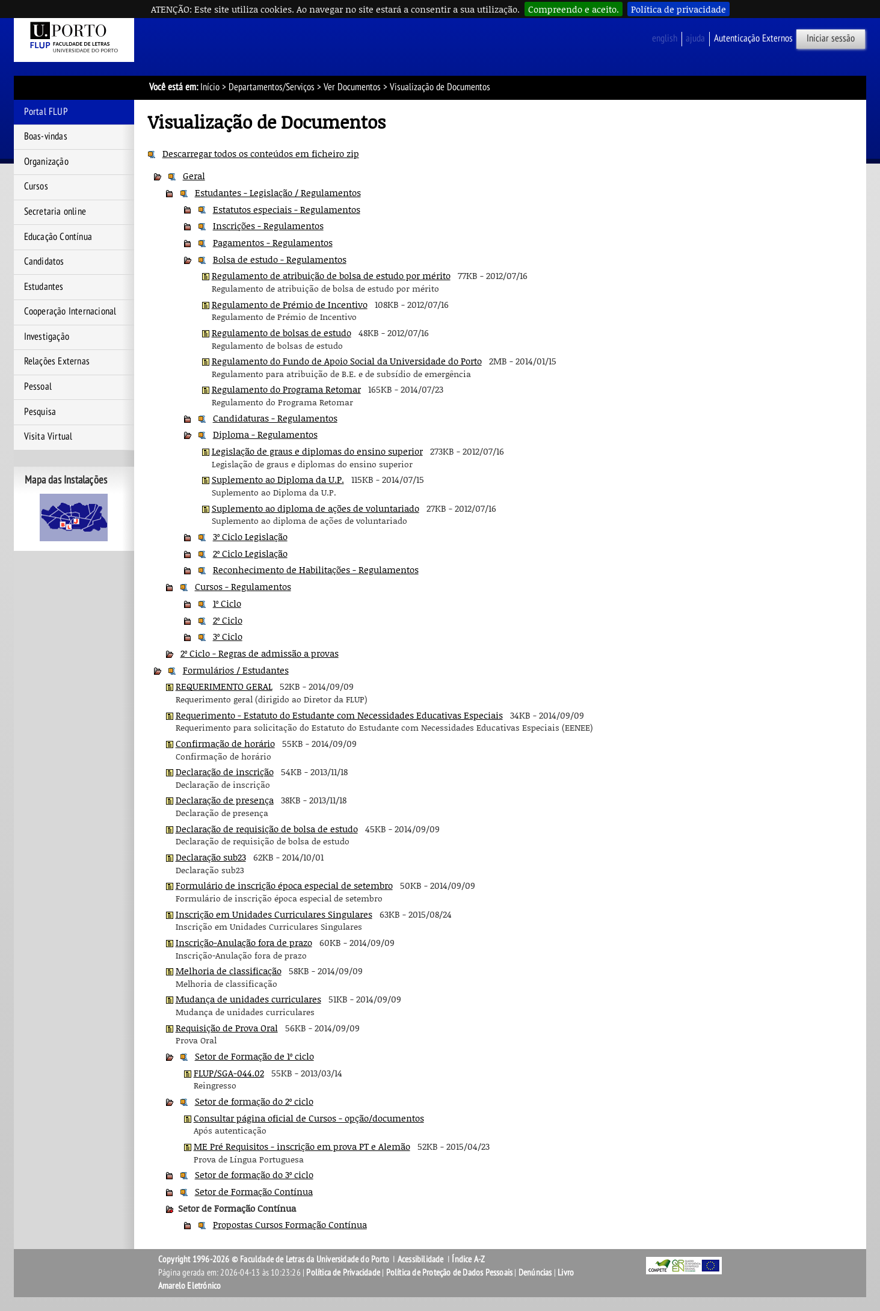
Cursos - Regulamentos (243, 586)
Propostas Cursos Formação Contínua (290, 1224)
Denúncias (535, 1272)
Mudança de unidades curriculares (248, 999)
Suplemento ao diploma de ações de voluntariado (315, 508)
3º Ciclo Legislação (250, 536)
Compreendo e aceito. (573, 9)
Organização (46, 162)
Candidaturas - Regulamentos (275, 418)
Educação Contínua (58, 237)
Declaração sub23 (211, 857)
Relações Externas (57, 361)
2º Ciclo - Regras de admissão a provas (259, 653)
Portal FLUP (46, 112)
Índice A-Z (468, 1259)
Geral (194, 176)
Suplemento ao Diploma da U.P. (278, 479)
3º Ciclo (227, 636)
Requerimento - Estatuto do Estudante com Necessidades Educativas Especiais (339, 715)
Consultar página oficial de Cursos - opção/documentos (309, 1118)
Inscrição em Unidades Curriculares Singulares (274, 914)
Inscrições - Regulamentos (268, 226)
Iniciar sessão (831, 38)
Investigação (46, 337)
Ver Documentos (352, 87)
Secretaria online (55, 212)
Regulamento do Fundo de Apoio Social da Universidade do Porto (347, 361)
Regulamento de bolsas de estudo (281, 333)
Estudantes (44, 287)
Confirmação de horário (225, 743)
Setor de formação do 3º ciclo (254, 1174)
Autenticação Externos (753, 38)
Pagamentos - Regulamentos (273, 242)
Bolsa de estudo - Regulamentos (279, 259)
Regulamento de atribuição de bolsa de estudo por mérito (331, 275)
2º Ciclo (227, 620)
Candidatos (44, 262)
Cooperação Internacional (70, 311)
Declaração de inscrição (225, 772)
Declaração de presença (225, 800)
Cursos (36, 186)
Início (210, 87)
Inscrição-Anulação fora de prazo (244, 942)
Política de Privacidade (343, 1272)
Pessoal (38, 387)
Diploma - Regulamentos (265, 434)
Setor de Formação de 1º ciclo (254, 1056)
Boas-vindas (45, 136)
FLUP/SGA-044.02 (229, 1073)
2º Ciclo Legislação (250, 553)
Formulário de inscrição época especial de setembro (284, 885)
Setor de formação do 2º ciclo (254, 1101)
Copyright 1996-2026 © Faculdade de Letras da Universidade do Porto (274, 1259)
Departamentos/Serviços (272, 87)
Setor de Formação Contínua (254, 1191)
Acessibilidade (421, 1259)
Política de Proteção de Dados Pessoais (449, 1272)
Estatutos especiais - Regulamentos (286, 209)
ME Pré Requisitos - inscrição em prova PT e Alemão (302, 1146)
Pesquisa (40, 412)
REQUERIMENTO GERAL (224, 686)
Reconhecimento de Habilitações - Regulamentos (316, 569)
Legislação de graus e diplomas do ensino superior (317, 451)
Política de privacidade (678, 9)
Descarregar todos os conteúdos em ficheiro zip (260, 153)
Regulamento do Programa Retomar (286, 389)
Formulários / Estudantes (236, 670)
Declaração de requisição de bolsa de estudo (267, 829)
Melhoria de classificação (229, 971)
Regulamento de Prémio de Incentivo (290, 304)
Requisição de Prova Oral (227, 1028)
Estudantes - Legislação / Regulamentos (278, 192)
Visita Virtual (48, 437)
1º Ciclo (227, 603)
